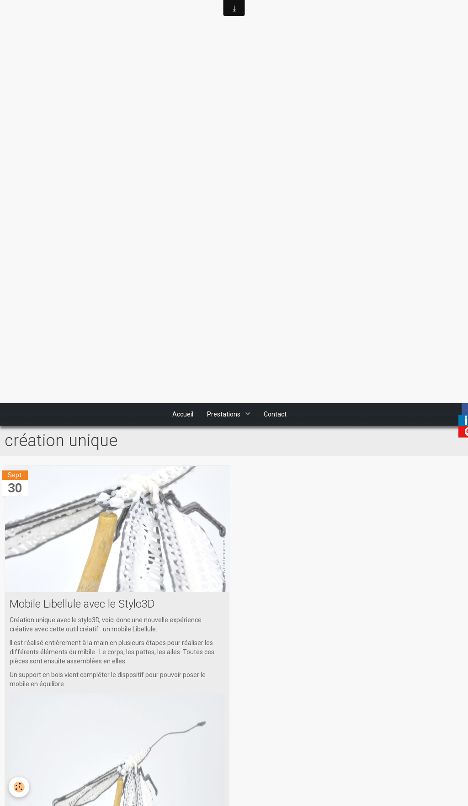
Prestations (224, 414)
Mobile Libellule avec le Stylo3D (82, 604)
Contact (275, 414)
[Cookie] (19, 787)
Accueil (182, 414)
